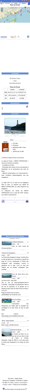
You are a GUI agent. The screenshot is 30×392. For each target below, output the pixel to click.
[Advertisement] (15, 55)
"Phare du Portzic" (15, 201)
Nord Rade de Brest (15, 83)
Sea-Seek (15, 0)
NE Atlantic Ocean (15, 78)
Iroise (15, 81)
